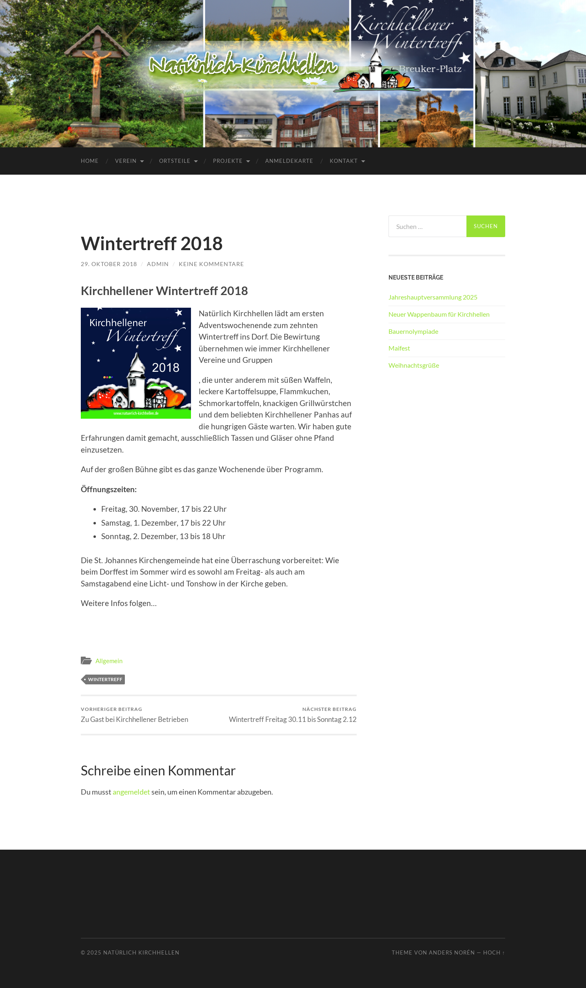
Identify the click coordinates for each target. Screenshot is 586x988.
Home (90, 161)
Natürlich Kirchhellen (141, 952)
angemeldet (131, 791)
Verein (126, 161)
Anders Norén (452, 952)
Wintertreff (105, 679)
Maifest (399, 348)
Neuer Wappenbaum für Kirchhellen (439, 314)
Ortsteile (175, 161)
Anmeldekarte (289, 161)
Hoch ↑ (494, 952)
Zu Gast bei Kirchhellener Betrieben (134, 715)
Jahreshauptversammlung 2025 (432, 297)
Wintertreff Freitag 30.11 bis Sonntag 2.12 (293, 715)
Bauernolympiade (413, 331)
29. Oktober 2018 (109, 263)
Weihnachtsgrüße (413, 365)
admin (158, 263)
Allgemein (108, 660)
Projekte (228, 161)
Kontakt (344, 161)
